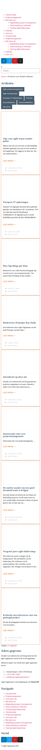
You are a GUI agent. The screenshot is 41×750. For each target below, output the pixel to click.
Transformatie (10, 15)
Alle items (6, 107)
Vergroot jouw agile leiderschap (19, 551)
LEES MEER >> (9, 161)
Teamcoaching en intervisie (20, 25)
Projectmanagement (13, 17)
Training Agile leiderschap (20, 28)
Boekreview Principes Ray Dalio (19, 322)
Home (3, 76)
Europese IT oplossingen (12, 98)
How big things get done (15, 265)
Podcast (29, 98)
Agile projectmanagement (13, 89)
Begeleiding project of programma (23, 23)
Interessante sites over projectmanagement (14, 435)
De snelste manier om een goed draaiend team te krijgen (18, 489)
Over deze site (11, 699)
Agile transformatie (10, 94)
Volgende (13, 646)
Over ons (9, 33)
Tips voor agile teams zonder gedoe (17, 139)
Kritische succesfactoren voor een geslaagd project (20, 616)
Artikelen (8, 31)
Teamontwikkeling (26, 102)
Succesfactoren (9, 102)
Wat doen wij (10, 20)
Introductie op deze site (15, 376)
